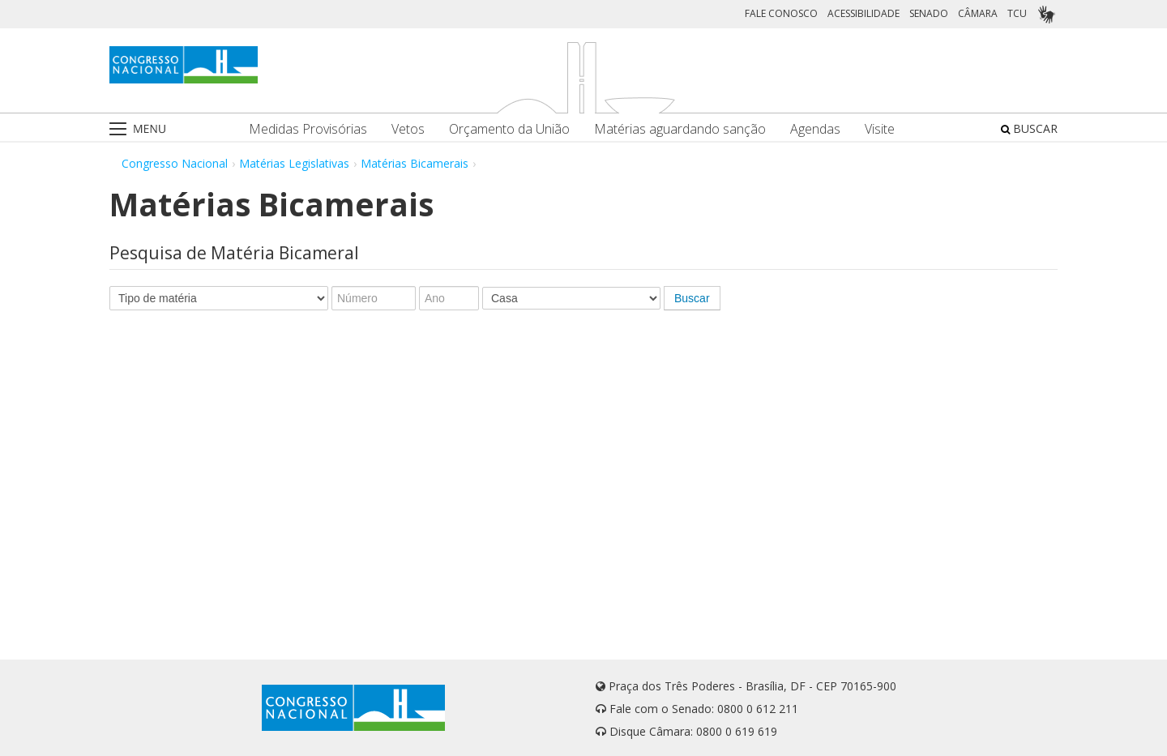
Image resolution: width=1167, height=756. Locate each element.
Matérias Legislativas (294, 163)
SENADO (928, 13)
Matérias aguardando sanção (680, 129)
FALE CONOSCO (781, 13)
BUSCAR (1029, 128)
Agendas (815, 129)
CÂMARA (978, 13)
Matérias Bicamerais (414, 163)
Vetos (408, 129)
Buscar (692, 298)
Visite (880, 129)
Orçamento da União (509, 129)
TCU (1017, 13)
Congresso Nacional (175, 163)
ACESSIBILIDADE (863, 13)
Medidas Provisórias (308, 129)
